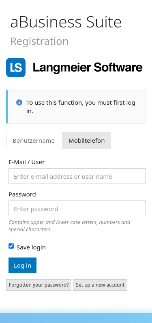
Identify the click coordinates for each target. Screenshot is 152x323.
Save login (27, 247)
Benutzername (34, 140)
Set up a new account (100, 284)
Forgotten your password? (39, 284)
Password (22, 194)
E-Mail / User (27, 162)
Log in (22, 265)
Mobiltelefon (87, 140)
